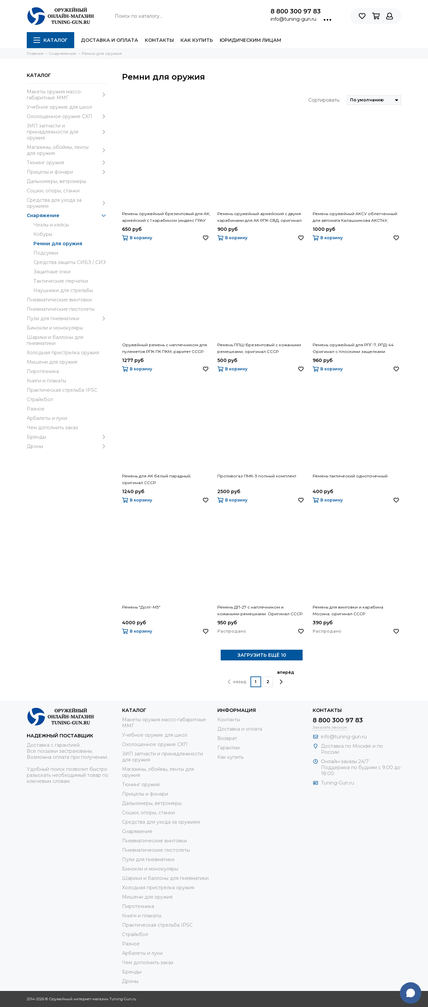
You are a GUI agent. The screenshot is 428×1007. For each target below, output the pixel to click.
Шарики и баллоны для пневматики (55, 340)
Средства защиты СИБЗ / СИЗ (69, 262)
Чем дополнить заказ (52, 428)
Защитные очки (52, 272)
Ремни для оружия (57, 244)
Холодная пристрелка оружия (63, 353)
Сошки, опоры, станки (53, 191)
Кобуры (42, 234)
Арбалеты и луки (47, 418)
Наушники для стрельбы (63, 290)
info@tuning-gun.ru (293, 19)
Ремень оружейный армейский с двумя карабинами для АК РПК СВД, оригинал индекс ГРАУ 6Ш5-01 (259, 217)
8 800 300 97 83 (296, 11)
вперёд (285, 677)
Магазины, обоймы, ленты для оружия (68, 150)
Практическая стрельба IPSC (62, 390)
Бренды (68, 437)
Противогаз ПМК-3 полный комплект (256, 475)
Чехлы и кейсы (51, 225)
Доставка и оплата (109, 40)
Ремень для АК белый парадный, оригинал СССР (156, 479)
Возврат (227, 738)
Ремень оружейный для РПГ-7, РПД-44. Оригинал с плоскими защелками (354, 348)
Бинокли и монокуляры (55, 328)
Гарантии (228, 748)
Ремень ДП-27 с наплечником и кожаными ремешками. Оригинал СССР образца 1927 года (259, 611)
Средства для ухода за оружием (68, 203)
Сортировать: (324, 100)
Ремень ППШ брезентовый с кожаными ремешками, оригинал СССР (259, 348)
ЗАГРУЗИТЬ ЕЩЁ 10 (261, 655)
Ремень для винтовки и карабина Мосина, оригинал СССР (348, 610)
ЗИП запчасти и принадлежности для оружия (68, 132)
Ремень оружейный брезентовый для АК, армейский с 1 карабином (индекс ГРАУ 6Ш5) (166, 217)
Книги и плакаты (46, 381)
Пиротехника (43, 371)
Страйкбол (40, 399)
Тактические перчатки (60, 281)
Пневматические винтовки (59, 300)
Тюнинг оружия (68, 163)
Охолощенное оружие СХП (68, 116)
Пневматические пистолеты (61, 309)
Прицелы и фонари (68, 172)
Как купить (197, 40)
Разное (35, 409)
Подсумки (45, 253)
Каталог (50, 40)
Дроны (68, 446)
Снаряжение (68, 215)
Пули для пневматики (68, 318)
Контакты (159, 40)
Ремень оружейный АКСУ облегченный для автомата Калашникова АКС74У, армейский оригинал (355, 217)
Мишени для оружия (52, 362)
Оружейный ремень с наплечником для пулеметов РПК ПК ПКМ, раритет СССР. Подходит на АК (164, 348)
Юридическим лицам (250, 40)
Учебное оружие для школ (59, 107)
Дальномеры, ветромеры (56, 181)
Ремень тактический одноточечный (350, 475)
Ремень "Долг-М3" (141, 607)
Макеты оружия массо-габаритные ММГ (68, 95)
